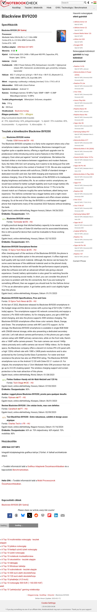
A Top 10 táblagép (9, 563)
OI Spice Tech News (17, 250)
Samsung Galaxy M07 (82, 214)
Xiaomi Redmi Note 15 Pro (83, 157)
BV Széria (22, 30)
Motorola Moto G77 (81, 140)
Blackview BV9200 (10, 505)
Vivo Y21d (77, 200)
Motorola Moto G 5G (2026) (84, 149)
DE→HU (29, 383)
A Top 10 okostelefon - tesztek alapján (18, 559)
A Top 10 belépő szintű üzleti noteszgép (19, 549)
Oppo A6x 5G (79, 123)
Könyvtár (51, 595)
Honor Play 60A (79, 100)
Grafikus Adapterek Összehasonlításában (45, 466)
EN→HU (30, 140)
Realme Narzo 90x (80, 115)
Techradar (17, 222)
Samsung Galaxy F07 (81, 132)
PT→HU (22, 397)
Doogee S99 (78, 45)
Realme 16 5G (79, 66)
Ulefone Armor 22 (80, 28)
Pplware (12, 397)
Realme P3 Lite (79, 83)
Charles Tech (14, 423)
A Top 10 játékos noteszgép (13, 546)
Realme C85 (78, 191)
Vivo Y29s (77, 92)
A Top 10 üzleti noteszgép (13, 553)
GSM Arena (18, 140)
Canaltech (12, 409)
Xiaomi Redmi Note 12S (82, 33)
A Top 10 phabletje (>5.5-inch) (14, 579)
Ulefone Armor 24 (80, 22)
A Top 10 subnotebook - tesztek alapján (19, 569)
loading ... (4, 525)
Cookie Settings (48, 603)
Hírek (49, 7)
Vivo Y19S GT (79, 206)
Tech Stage (18, 383)
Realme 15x (78, 237)
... (94, 7)
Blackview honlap (22, 111)
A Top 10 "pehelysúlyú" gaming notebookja (20, 589)
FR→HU (26, 423)
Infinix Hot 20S (79, 39)
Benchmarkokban (20, 470)
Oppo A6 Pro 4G (80, 166)
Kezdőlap (16, 7)
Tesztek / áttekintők (34, 7)
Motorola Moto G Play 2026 (84, 174)
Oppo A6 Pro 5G (80, 245)
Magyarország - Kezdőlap (37, 595)
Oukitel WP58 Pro (80, 231)
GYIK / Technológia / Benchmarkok (71, 7)
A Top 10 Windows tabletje (13, 566)
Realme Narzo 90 (80, 109)
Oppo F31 (77, 183)
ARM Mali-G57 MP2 (25, 47)
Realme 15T (78, 254)
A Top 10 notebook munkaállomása (17, 556)
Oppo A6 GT (78, 222)
